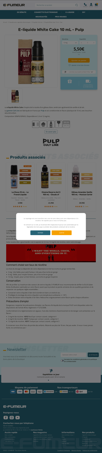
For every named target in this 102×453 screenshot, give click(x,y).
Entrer (40, 233)
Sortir (61, 233)
